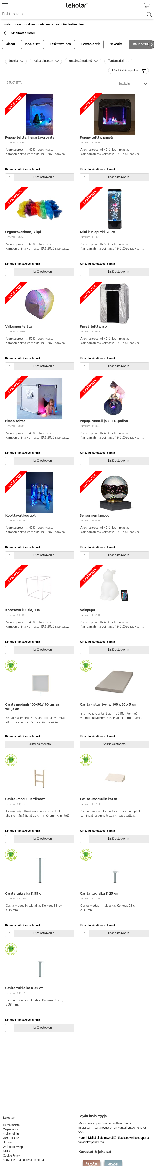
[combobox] (77, 14)
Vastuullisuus (11, 1138)
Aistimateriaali (50, 24)
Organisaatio (11, 1129)
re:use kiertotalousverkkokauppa (23, 1160)
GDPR (6, 1151)
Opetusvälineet (26, 24)
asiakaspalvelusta (93, 1142)
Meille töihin (11, 1134)
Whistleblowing (13, 1147)
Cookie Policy (11, 1155)
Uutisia (7, 1142)
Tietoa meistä (11, 1125)
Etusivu (7, 24)
